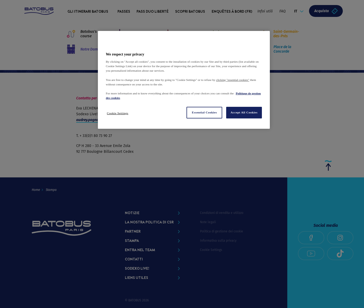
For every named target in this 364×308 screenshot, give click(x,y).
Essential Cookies (204, 112)
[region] (184, 80)
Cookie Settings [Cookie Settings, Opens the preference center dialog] (117, 113)
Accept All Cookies (244, 112)
